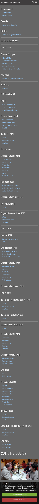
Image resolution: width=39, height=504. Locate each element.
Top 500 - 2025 (7, 410)
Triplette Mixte (7, 361)
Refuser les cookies (19, 500)
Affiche (4, 138)
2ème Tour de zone (8, 122)
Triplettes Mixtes (7, 162)
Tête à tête (6, 165)
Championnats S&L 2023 (10, 155)
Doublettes (6, 168)
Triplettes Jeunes (7, 391)
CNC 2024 (5, 369)
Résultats (5, 143)
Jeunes (4, 173)
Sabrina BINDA (6, 58)
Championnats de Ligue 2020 (12, 196)
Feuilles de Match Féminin (10, 191)
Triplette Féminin (7, 364)
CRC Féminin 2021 (8, 94)
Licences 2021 (6, 235)
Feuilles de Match (7, 181)
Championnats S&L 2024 (10, 334)
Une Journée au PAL (8, 66)
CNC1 (3, 373)
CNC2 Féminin (6, 447)
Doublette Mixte (7, 399)
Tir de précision (7, 160)
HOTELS (4, 30)
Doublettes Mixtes (8, 176)
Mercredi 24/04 (7, 63)
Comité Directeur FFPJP (10, 40)
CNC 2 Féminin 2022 (9, 247)
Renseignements (7, 8)
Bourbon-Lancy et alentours (11, 35)
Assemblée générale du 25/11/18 (12, 79)
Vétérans (5, 349)
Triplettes (5, 170)
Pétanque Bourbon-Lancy (10, 2)
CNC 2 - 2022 (6, 292)
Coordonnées (6, 13)
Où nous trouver (7, 15)
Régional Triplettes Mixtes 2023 (13, 213)
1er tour (4, 328)
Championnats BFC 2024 (10, 354)
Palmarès (4, 21)
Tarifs (3, 242)
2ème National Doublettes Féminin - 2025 (16, 425)
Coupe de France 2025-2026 (12, 324)
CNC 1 (3, 101)
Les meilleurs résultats (9, 25)
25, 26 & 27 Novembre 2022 (11, 257)
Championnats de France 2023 (12, 286)
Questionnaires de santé (10, 239)
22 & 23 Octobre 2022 (9, 107)
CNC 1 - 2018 (6, 47)
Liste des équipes (8, 140)
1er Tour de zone (7, 120)
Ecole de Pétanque (8, 54)
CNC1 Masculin (6, 445)
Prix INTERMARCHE (8, 203)
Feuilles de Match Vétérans (11, 188)
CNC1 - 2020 (6, 228)
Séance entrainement (9, 61)
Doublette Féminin (8, 358)
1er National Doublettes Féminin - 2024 (16, 299)
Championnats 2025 (8, 382)
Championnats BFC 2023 (10, 262)
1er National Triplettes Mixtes (12, 314)
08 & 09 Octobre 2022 (9, 105)
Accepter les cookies (19, 495)
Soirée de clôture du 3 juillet (11, 69)
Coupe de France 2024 (9, 116)
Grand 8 (4, 128)
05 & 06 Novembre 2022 (10, 110)
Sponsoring (5, 84)
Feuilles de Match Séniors (10, 185)
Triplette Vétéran (7, 388)
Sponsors (5, 88)
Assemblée (5, 74)
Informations (6, 148)
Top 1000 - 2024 (7, 133)
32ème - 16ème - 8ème (10, 125)
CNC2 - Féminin (7, 376)
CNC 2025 (5, 440)
